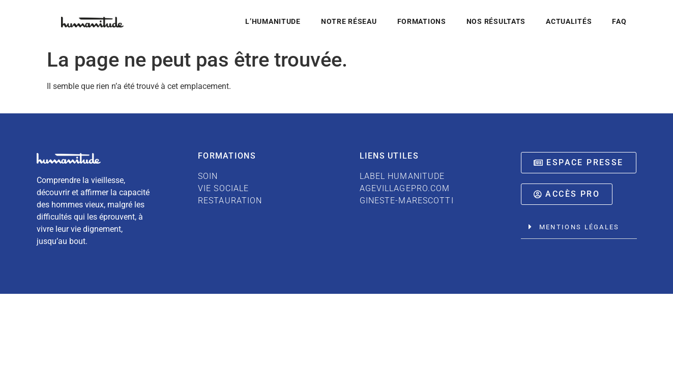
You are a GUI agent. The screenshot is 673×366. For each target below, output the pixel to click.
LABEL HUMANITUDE (402, 176)
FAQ (619, 21)
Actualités (569, 21)
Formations (421, 21)
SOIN (208, 176)
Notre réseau (349, 21)
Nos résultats (495, 21)
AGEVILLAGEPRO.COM (405, 188)
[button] (579, 227)
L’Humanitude (273, 21)
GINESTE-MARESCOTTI (407, 200)
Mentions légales (579, 227)
